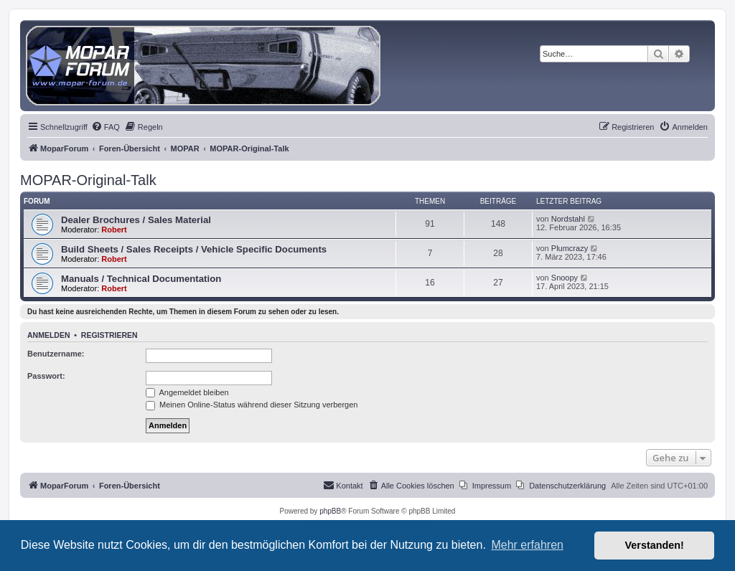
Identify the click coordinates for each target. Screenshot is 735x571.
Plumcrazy (569, 248)
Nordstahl (568, 218)
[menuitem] (105, 127)
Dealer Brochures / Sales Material (136, 219)
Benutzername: (55, 353)
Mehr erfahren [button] (527, 545)
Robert (113, 229)
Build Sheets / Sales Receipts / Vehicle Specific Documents (194, 249)
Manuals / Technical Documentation (141, 278)
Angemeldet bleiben (187, 392)
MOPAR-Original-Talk (88, 180)
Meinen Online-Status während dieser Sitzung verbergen (251, 404)
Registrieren (109, 335)
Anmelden (48, 335)
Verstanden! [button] (654, 545)
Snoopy (564, 277)
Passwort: (46, 376)
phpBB (330, 511)
